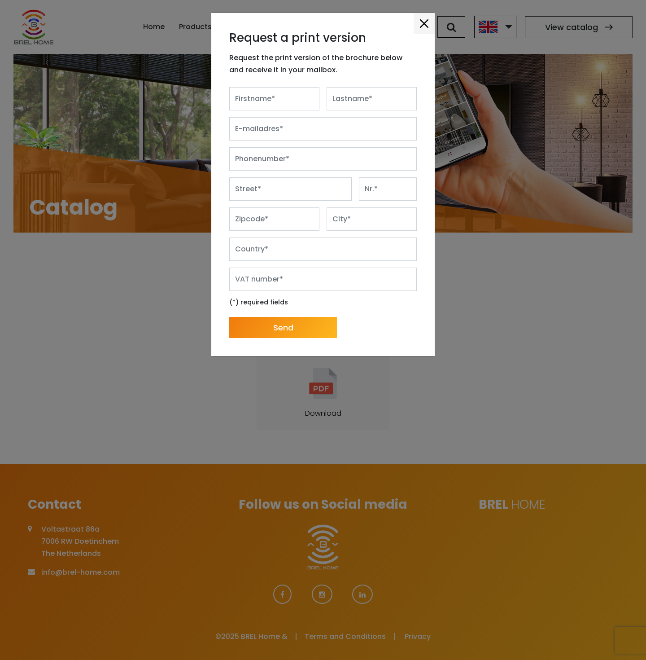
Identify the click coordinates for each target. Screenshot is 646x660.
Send (283, 312)
